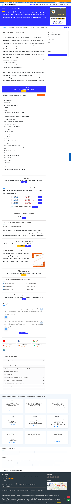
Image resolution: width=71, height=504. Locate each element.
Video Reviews (14, 476)
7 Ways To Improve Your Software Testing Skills (28, 460)
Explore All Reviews (24, 332)
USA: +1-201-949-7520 (34, 2)
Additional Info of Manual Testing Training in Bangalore (12, 470)
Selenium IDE (15, 462)
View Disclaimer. (59, 502)
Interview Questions (31, 476)
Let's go (23, 299)
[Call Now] (68, 497)
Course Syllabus (12, 27)
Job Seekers (66, 4)
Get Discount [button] (24, 275)
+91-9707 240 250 (64, 2)
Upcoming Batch (19, 27)
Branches (43, 4)
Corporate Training (55, 4)
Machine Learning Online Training (30, 490)
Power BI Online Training (39, 490)
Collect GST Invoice (12, 478)
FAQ (46, 27)
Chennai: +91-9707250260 (6, 2)
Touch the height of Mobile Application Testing (57, 460)
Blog (2, 476)
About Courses (5, 27)
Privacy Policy (8, 484)
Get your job (28, 245)
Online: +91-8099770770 (26, 2)
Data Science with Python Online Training (18, 490)
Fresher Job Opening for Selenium (50, 462)
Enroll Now (54, 18)
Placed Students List (5, 478)
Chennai (34, 12)
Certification (32, 27)
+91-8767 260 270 (59, 22)
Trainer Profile (25, 27)
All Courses (38, 4)
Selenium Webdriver (21, 462)
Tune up (23, 217)
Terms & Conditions (24, 484)
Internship (5, 476)
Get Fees (40, 197)
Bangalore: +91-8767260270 (16, 2)
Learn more (24, 182)
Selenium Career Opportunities (7, 462)
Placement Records (55, 0)
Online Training (48, 4)
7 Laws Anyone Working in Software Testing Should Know (11, 460)
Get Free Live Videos (61, 18)
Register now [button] (24, 90)
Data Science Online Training (6, 490)
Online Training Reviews (20, 476)
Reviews (42, 27)
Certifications (32, 4)
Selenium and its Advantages (30, 462)
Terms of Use (18, 484)
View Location (13, 424)
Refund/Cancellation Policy (32, 484)
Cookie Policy (13, 484)
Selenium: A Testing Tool (39, 462)
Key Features (37, 27)
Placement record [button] (21, 245)
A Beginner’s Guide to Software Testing (42, 460)
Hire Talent (61, 4)
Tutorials (9, 476)
